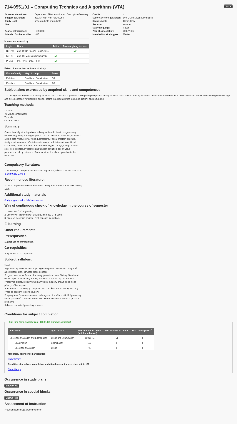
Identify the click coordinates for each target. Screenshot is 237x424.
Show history (14, 359)
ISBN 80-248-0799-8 (14, 174)
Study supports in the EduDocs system (23, 200)
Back (228, 6)
